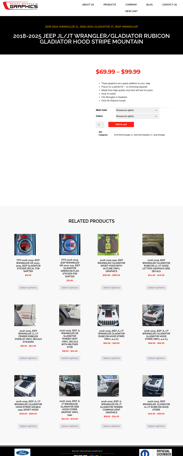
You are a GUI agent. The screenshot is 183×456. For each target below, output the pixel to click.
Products (110, 4)
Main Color (101, 110)
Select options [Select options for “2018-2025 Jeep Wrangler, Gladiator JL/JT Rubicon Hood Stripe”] (156, 411)
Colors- (99, 116)
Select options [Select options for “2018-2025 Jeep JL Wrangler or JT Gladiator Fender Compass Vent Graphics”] (111, 411)
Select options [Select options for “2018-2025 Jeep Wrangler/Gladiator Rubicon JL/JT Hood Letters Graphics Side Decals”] (156, 273)
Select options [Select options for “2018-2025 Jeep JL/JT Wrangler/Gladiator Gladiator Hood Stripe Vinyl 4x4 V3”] (156, 344)
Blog (149, 4)
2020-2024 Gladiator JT (96, 26)
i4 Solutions (113, 449)
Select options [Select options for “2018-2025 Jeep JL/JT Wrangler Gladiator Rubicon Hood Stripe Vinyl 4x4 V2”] (111, 344)
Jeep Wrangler (126, 26)
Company (131, 4)
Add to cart (121, 124)
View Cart (131, 11)
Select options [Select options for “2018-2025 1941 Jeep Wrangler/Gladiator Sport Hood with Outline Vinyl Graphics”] (111, 273)
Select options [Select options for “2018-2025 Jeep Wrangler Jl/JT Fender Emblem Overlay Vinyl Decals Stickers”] (28, 344)
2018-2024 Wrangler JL (62, 26)
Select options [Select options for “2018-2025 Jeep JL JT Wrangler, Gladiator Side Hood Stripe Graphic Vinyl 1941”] (70, 411)
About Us (88, 4)
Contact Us (169, 4)
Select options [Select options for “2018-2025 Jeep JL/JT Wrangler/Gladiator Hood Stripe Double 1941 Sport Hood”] (28, 411)
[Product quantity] (100, 125)
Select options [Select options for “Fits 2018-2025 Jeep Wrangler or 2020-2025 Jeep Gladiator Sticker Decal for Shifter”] (28, 273)
